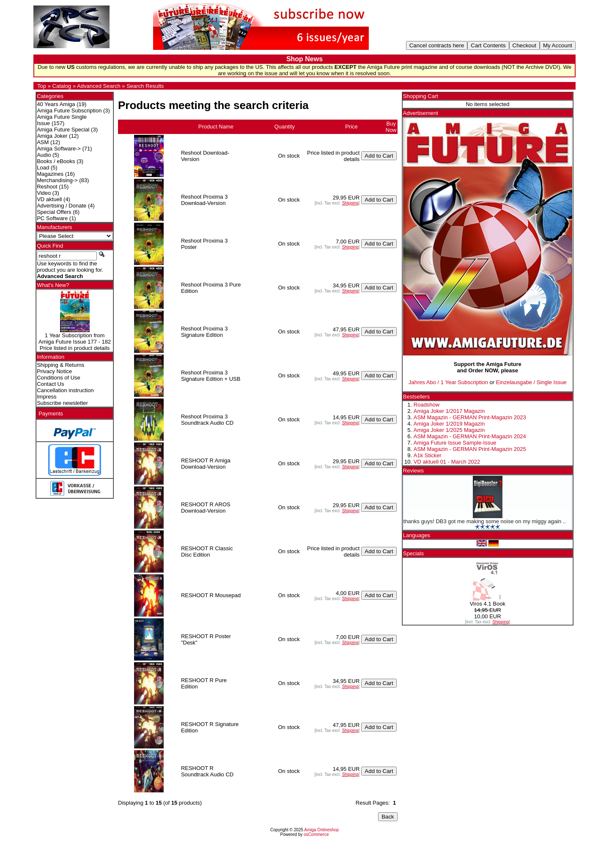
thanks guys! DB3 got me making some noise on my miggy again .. (484, 521)
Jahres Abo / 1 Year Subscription (448, 382)
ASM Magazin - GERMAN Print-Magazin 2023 (470, 417)
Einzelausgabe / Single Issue (531, 382)
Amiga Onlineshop (321, 829)
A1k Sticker (428, 455)
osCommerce (316, 834)
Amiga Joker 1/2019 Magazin (449, 423)
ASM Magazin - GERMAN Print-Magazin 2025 (470, 449)
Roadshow (426, 404)
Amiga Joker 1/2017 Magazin (449, 411)
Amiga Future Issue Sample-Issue (455, 443)
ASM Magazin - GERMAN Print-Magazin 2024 (470, 436)
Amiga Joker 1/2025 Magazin (449, 430)
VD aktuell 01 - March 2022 (447, 462)
